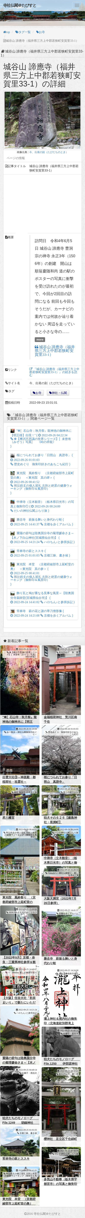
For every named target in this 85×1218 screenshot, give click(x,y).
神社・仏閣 (59, 392)
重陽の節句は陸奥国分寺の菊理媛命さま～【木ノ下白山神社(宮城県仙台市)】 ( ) (42, 537)
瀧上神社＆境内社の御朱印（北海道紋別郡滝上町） (60, 1023)
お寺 (38, 392)
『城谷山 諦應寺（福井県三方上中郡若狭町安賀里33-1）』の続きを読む (54, 372)
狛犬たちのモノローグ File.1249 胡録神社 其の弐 (20, 1122)
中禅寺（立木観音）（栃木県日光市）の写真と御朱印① (60, 862)
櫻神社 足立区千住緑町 (60, 1139)
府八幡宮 (8, 817)
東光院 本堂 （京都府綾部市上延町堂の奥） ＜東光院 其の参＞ (19, 1203)
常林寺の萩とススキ (16, 1158)
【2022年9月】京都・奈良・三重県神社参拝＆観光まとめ (19, 962)
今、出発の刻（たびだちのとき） (48, 152)
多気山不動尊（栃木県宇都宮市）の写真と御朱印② (60, 1184)
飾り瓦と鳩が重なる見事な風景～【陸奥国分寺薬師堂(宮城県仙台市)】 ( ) (42, 597)
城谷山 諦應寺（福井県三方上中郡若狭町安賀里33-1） (55, 350)
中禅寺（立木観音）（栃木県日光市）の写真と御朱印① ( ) (42, 506)
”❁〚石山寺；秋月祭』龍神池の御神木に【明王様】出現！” (19, 721)
